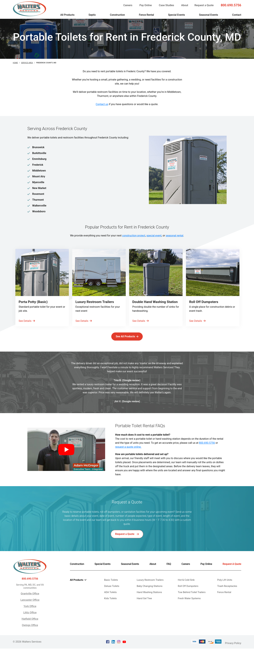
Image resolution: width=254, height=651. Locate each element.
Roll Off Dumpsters (188, 590)
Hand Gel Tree (144, 603)
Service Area (27, 63)
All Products (67, 14)
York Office (29, 611)
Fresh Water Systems (189, 603)
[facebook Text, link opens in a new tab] (107, 645)
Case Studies (166, 5)
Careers (127, 5)
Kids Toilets (110, 603)
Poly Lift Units (224, 584)
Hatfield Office (30, 623)
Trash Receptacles (227, 590)
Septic (92, 14)
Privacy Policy (233, 645)
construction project (133, 235)
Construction (117, 14)
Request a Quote (204, 5)
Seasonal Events (208, 14)
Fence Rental (146, 14)
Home (15, 63)
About (184, 5)
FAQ (169, 568)
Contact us (102, 104)
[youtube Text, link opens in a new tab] (124, 645)
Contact (236, 14)
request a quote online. (128, 451)
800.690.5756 (231, 5)
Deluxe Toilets (111, 590)
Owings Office (30, 630)
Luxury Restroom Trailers (150, 584)
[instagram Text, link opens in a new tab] (118, 645)
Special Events (176, 14)
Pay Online (145, 5)
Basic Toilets (111, 584)
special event (154, 235)
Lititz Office (30, 617)
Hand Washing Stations (149, 597)
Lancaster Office (29, 604)
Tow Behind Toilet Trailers (192, 597)
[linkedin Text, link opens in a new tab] (113, 645)
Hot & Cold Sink (186, 584)
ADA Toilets (110, 597)
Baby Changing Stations (149, 590)
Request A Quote (232, 568)
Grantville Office (30, 598)
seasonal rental (174, 235)
